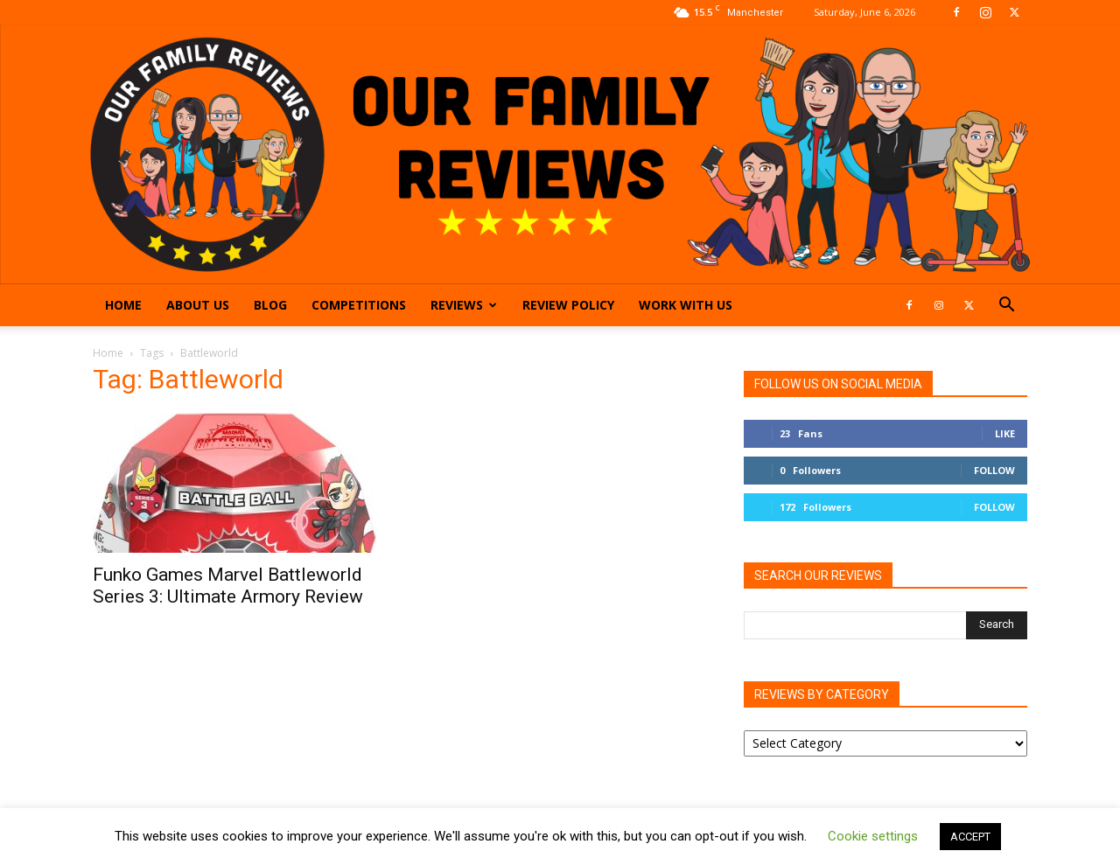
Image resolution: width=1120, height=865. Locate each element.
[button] (1006, 306)
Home (123, 304)
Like (1005, 433)
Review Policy (568, 304)
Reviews (463, 304)
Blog (270, 304)
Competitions (359, 304)
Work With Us (685, 304)
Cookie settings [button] (873, 836)
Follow (994, 470)
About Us (197, 304)
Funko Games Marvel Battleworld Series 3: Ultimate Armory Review (228, 585)
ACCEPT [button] (970, 836)
